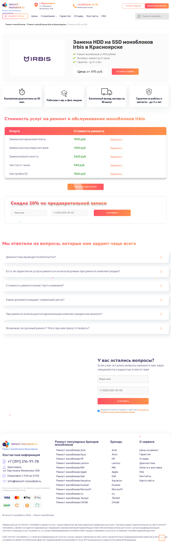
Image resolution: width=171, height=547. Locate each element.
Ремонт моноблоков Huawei (72, 485)
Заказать (116, 139)
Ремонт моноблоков (15, 24)
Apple (115, 472)
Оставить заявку (125, 72)
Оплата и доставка (150, 467)
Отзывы (78, 16)
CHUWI (115, 502)
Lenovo (116, 463)
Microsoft (117, 489)
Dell (114, 476)
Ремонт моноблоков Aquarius (73, 480)
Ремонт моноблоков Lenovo (72, 463)
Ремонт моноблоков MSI (70, 467)
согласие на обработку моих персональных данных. (124, 411)
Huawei (116, 485)
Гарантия (65, 16)
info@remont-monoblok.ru (24, 481)
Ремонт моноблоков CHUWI (72, 502)
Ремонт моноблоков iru (69, 493)
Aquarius (117, 480)
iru (113, 493)
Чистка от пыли (19, 165)
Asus (114, 454)
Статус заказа (133, 6)
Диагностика (147, 463)
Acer (114, 450)
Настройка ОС (18, 173)
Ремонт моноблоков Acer (71, 450)
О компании (48, 16)
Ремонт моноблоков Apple (71, 472)
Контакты (92, 16)
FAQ (104, 16)
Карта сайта (146, 480)
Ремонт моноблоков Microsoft (73, 489)
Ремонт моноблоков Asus (71, 454)
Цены (34, 16)
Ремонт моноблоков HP (70, 458)
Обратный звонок (156, 6)
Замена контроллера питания (28, 148)
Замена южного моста (23, 156)
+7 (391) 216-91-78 (87, 4)
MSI (114, 467)
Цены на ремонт (149, 450)
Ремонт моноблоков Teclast (72, 498)
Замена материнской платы (27, 139)
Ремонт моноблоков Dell (70, 476)
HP (113, 458)
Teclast (116, 498)
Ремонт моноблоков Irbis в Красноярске (46, 24)
